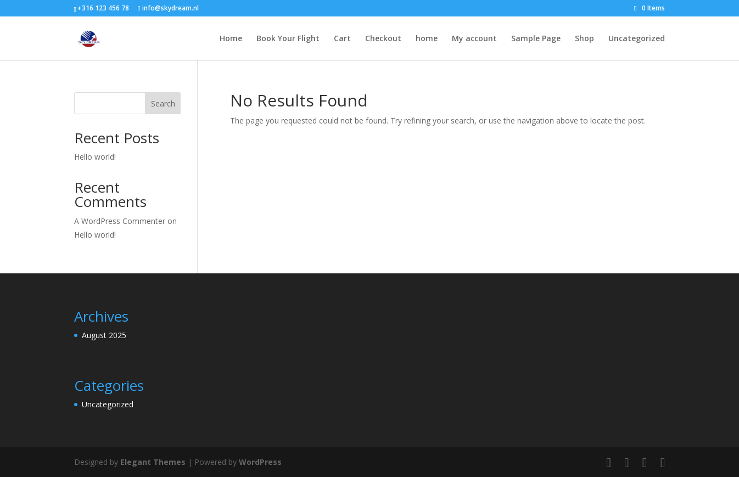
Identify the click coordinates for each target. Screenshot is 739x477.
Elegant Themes (153, 462)
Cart (342, 39)
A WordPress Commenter (119, 221)
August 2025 (104, 335)
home (427, 39)
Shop (584, 39)
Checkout (383, 39)
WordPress (260, 462)
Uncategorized (636, 39)
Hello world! (95, 156)
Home (231, 39)
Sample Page (536, 39)
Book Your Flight (288, 39)
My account (474, 39)
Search (163, 103)
